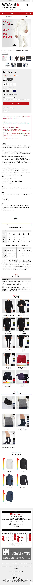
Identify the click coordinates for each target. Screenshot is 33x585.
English (7, 7)
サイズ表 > (9, 79)
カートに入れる (16, 103)
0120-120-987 (18, 515)
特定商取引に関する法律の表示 (16, 571)
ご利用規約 (16, 568)
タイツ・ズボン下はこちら (9, 107)
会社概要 (17, 565)
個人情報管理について (16, 574)
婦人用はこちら (6, 111)
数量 (4, 97)
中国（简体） (13, 7)
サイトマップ (16, 562)
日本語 (3, 7)
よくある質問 (5, 53)
